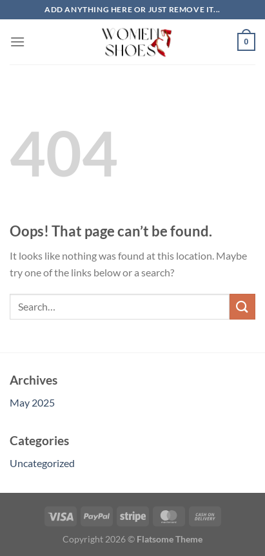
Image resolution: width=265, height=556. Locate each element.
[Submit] (242, 306)
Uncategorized (42, 463)
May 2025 (32, 402)
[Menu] (17, 41)
